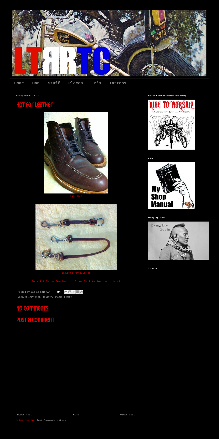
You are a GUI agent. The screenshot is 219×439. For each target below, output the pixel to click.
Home (19, 83)
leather (47, 297)
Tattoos (117, 83)
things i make (63, 297)
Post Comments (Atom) (51, 420)
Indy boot (34, 297)
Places (75, 83)
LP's (96, 83)
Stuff (54, 83)
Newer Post (24, 414)
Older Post (127, 414)
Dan (36, 83)
